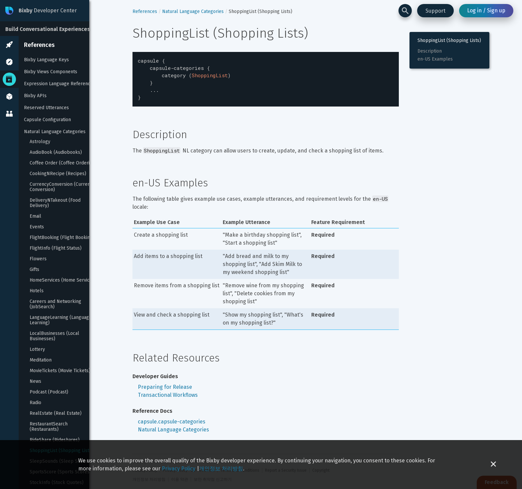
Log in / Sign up (486, 10)
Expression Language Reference (58, 84)
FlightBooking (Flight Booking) (62, 237)
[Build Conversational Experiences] (50, 28)
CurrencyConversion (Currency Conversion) (63, 187)
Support (435, 11)
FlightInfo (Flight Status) (56, 248)
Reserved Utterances (46, 108)
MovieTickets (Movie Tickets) (60, 370)
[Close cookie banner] (493, 464)
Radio (35, 402)
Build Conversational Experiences (47, 29)
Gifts (34, 269)
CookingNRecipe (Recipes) (58, 173)
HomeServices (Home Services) (63, 280)
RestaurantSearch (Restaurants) (49, 426)
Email (35, 216)
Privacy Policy (178, 468)
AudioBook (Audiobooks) (56, 152)
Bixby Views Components (50, 72)
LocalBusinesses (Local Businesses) (55, 336)
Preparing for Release (165, 383)
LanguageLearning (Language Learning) (61, 320)
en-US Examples (435, 59)
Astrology (40, 141)
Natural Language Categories (55, 131)
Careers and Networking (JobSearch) (56, 304)
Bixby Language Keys (46, 60)
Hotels (37, 291)
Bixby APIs (35, 96)
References (39, 45)
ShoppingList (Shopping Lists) (449, 40)
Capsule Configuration (47, 119)
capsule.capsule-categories (171, 417)
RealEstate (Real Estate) (56, 413)
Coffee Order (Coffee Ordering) (63, 163)
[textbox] (265, 77)
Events (37, 227)
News (35, 381)
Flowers (38, 259)
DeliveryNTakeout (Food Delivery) (56, 203)
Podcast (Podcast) (49, 392)
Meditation (41, 360)
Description (429, 51)
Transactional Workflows (168, 391)
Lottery (37, 349)
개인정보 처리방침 (221, 468)
